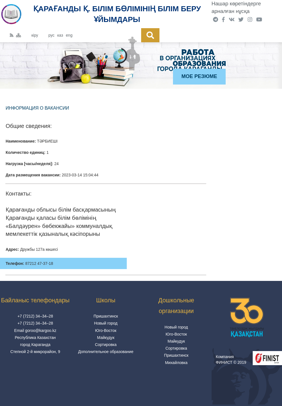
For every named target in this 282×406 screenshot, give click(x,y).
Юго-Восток (106, 330)
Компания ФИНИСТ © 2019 (231, 359)
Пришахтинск (106, 316)
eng (69, 35)
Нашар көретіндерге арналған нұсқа (236, 7)
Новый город (105, 323)
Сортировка (106, 344)
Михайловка (176, 362)
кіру (34, 35)
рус (51, 35)
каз (60, 35)
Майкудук (106, 337)
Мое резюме (199, 76)
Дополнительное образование (105, 351)
